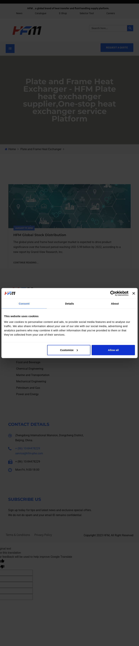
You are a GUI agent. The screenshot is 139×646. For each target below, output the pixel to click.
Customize (69, 349)
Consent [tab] (24, 303)
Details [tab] (69, 303)
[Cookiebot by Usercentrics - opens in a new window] (112, 293)
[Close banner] (133, 293)
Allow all (113, 349)
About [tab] (115, 303)
